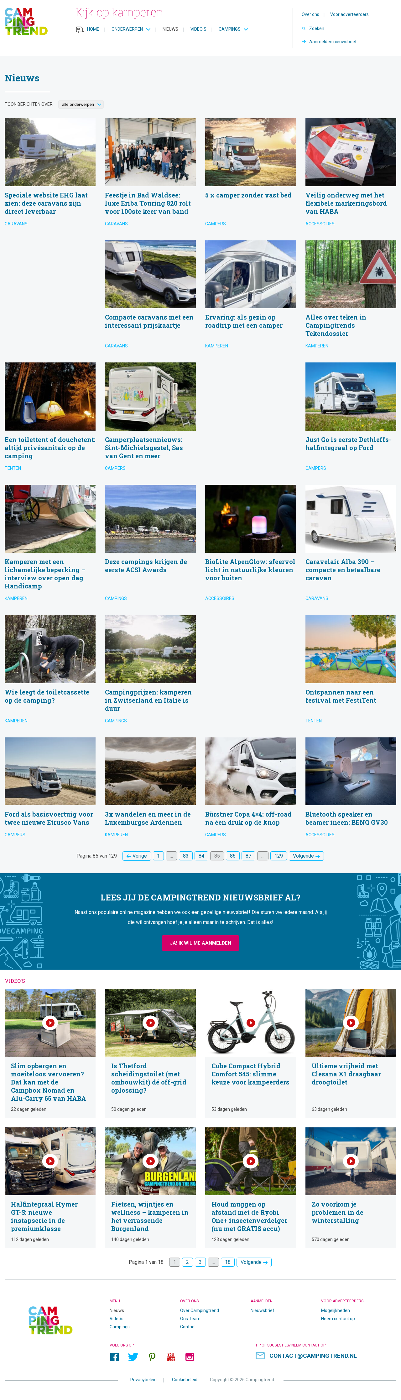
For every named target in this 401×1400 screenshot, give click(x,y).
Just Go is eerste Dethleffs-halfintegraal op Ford (350, 418)
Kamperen (216, 345)
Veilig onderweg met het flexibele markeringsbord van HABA (350, 174)
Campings (230, 29)
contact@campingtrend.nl (313, 1355)
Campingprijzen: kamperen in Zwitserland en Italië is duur (150, 671)
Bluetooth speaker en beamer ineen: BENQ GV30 (350, 789)
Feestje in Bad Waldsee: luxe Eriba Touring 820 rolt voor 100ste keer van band (150, 174)
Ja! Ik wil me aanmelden (200, 943)
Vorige (140, 856)
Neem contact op (338, 1318)
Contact (188, 1326)
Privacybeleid (143, 1379)
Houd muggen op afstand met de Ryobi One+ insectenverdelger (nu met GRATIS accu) (250, 1188)
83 (186, 856)
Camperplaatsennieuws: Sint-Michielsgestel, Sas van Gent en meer (150, 418)
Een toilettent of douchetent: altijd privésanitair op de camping (50, 418)
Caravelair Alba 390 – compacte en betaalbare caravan (350, 545)
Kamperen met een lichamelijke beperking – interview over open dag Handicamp (50, 545)
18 (228, 1262)
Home (93, 29)
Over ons (310, 14)
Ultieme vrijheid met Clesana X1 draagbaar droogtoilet (350, 1053)
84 (201, 856)
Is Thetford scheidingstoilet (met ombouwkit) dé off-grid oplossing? (150, 1053)
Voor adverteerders (349, 14)
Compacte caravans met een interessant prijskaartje (150, 296)
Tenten (13, 468)
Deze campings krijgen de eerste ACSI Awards (150, 545)
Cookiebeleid (184, 1379)
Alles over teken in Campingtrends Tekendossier (350, 296)
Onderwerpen (127, 29)
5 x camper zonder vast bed (250, 174)
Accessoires (320, 223)
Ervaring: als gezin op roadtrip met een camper (250, 296)
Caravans (16, 223)
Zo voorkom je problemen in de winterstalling (350, 1188)
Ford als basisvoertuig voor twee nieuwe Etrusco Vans (50, 789)
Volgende (303, 856)
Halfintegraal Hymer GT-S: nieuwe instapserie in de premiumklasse (50, 1188)
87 (248, 856)
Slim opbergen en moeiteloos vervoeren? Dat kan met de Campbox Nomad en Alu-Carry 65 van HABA (50, 1053)
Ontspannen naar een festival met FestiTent (350, 671)
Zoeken (316, 28)
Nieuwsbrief (262, 1310)
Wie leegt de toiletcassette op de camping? (50, 671)
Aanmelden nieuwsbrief (333, 41)
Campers (215, 223)
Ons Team (190, 1318)
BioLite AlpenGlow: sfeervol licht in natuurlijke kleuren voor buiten (250, 545)
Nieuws (170, 29)
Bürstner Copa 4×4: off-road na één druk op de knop (250, 789)
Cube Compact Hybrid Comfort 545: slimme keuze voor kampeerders (250, 1053)
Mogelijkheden (335, 1310)
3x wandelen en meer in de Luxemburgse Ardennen (150, 789)
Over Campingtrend (199, 1310)
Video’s (198, 29)
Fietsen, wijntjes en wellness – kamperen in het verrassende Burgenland (150, 1188)
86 (233, 856)
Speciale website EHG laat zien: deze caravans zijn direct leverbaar (50, 174)
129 (278, 856)
